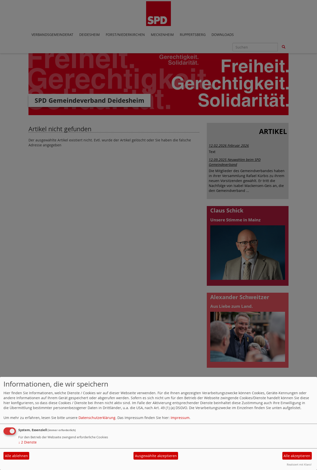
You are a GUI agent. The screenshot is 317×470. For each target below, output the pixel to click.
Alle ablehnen (16, 455)
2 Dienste (27, 442)
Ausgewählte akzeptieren (156, 455)
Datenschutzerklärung (97, 417)
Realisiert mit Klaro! (299, 464)
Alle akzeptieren (297, 455)
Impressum (180, 417)
